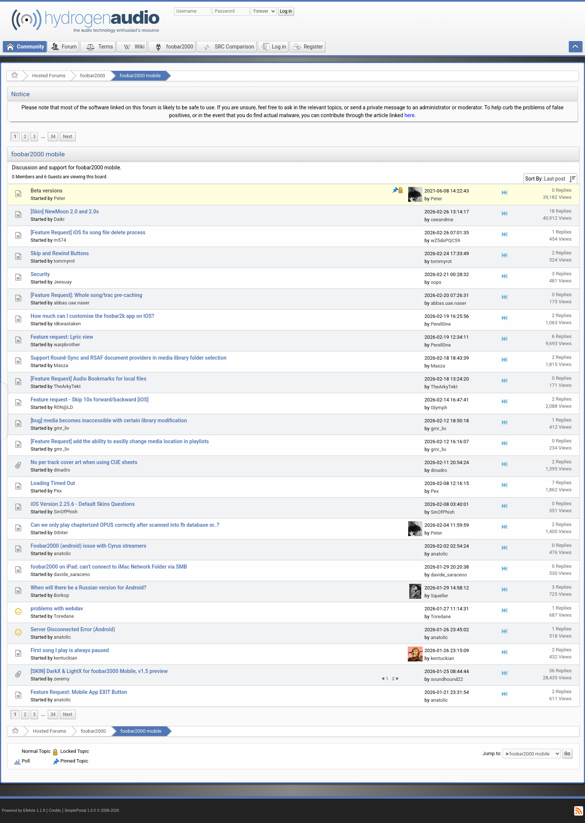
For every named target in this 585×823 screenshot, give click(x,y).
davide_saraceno (72, 574)
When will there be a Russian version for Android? (88, 588)
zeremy (61, 679)
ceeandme (442, 219)
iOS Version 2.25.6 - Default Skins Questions (83, 504)
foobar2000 (92, 75)
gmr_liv (61, 428)
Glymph (439, 407)
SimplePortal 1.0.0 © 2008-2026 (92, 810)
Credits (55, 810)
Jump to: (492, 753)
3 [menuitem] (34, 136)
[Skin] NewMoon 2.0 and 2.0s (65, 212)
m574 (60, 240)
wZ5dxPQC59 (445, 240)
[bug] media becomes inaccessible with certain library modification (109, 420)
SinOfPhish (66, 511)
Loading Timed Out (53, 483)
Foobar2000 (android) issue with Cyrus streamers (88, 546)
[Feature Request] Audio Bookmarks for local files (88, 379)
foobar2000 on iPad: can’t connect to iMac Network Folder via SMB (109, 567)
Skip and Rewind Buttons (60, 253)
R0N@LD (63, 407)
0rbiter (61, 532)
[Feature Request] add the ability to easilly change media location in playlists (120, 441)
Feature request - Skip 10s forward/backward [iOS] (89, 400)
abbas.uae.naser (72, 303)
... (43, 136)
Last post (554, 179)
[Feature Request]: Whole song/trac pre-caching (86, 295)
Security (40, 274)
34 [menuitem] (52, 136)
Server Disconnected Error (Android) (73, 629)
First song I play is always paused (70, 650)
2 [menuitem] (25, 136)
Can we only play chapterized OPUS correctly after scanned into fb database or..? (125, 525)
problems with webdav (57, 608)
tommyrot (64, 261)
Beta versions (46, 191)
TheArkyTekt (67, 386)
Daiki (59, 219)
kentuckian (65, 658)
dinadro (62, 470)
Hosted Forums (48, 75)
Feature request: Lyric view (62, 337)
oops (436, 282)
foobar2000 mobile (140, 75)
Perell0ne (441, 324)
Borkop (61, 595)
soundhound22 (447, 679)
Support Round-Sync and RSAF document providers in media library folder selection (128, 358)
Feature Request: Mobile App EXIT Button (79, 692)
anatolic (62, 553)
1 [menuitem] (15, 136)
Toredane (64, 616)
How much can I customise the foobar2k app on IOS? (92, 316)
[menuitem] (43, 136)
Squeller (439, 595)
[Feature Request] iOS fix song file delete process (88, 232)
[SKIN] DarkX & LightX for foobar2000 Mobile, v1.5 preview (99, 671)
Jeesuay (63, 282)
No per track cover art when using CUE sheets (84, 462)
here (409, 115)
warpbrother (67, 344)
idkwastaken (67, 323)
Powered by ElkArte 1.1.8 (23, 810)
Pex (58, 491)
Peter (59, 198)
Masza (61, 365)
